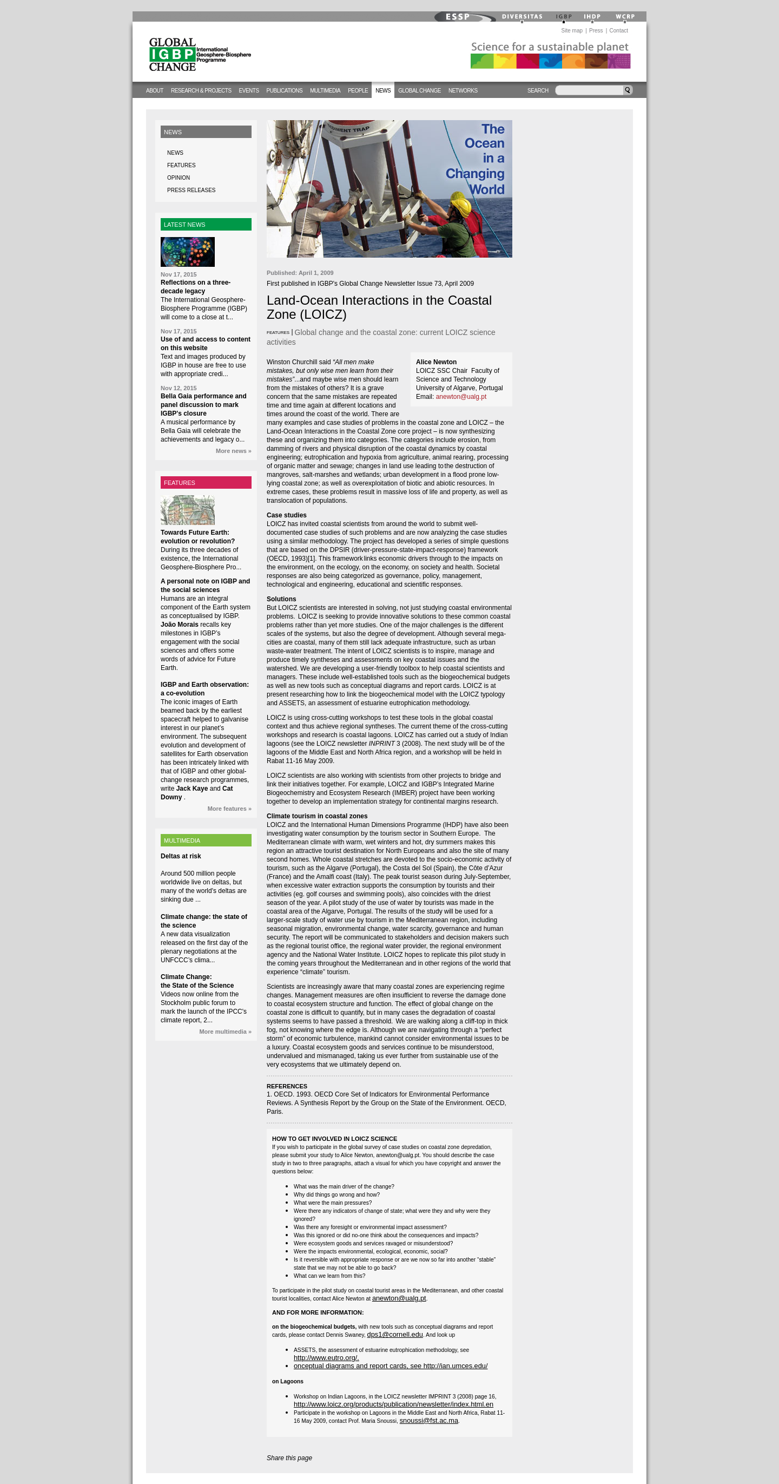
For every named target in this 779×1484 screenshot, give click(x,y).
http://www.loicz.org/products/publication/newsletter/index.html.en (393, 1404)
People (358, 91)
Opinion (178, 178)
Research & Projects (201, 91)
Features (181, 165)
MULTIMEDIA (182, 840)
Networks (463, 91)
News (383, 91)
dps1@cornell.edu (395, 1334)
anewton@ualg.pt (461, 396)
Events (249, 91)
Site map (572, 31)
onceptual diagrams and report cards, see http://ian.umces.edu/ (391, 1366)
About (154, 91)
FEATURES (179, 483)
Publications (285, 91)
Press (596, 31)
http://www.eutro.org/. (326, 1358)
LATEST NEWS (185, 224)
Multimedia (325, 91)
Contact (619, 31)
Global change (419, 91)
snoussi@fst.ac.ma (429, 1420)
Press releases (191, 190)
